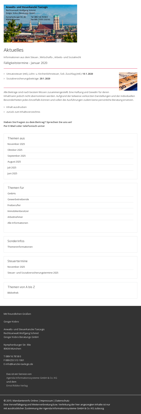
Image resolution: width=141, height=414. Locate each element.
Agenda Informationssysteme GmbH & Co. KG (31, 377)
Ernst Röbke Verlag (17, 385)
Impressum (46, 400)
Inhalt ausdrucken (16, 107)
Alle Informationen (18, 222)
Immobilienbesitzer (18, 211)
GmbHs (12, 193)
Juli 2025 (12, 167)
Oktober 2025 (15, 149)
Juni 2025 (12, 173)
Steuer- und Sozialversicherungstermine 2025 (33, 272)
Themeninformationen (20, 246)
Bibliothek (13, 292)
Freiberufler (14, 205)
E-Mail (12, 126)
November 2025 (16, 144)
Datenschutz (62, 400)
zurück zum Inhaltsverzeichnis (23, 111)
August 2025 (14, 161)
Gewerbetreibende (18, 199)
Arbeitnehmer (15, 217)
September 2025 (17, 155)
